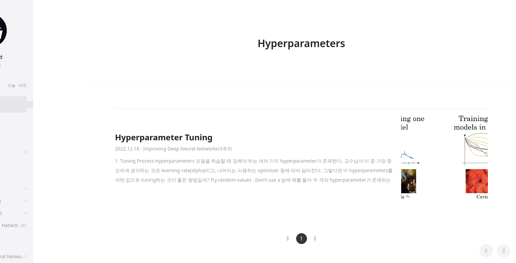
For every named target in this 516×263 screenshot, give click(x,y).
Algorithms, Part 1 (31, 213)
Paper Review (27, 164)
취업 (14, 152)
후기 (16, 140)
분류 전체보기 (27, 125)
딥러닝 (18, 176)
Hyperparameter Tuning (164, 137)
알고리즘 (20, 188)
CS (12, 244)
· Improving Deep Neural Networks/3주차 (186, 148)
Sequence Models (30, 201)
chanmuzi (43, 57)
